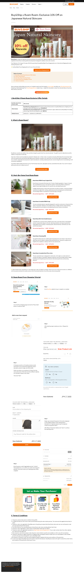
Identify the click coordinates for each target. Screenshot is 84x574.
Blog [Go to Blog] (14, 7)
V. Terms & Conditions (19, 80)
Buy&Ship (49, 289)
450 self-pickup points (65, 86)
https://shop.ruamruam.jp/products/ (42, 530)
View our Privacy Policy (9, 566)
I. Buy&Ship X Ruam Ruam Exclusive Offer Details (25, 75)
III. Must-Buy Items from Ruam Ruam (22, 78)
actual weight (51, 86)
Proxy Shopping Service (31, 88)
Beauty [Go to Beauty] (17, 7)
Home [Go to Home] (11, 7)
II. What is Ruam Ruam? (20, 76)
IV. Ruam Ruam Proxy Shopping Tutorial (23, 79)
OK (18, 569)
